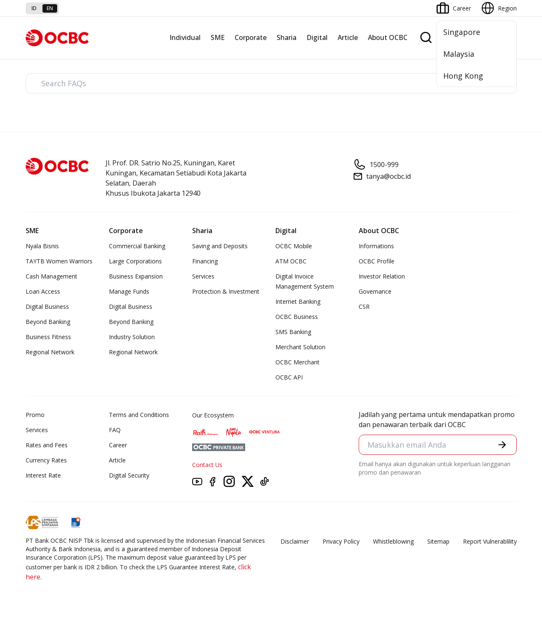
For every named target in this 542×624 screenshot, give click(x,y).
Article (348, 37)
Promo (35, 415)
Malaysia (458, 54)
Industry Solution (132, 337)
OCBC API (289, 377)
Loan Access (43, 291)
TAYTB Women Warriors (59, 261)
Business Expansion (136, 276)
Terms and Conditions (139, 415)
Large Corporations (135, 261)
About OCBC (387, 37)
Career (118, 445)
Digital (317, 37)
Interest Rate (43, 475)
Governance (375, 291)
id (34, 8)
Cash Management (51, 276)
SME (218, 37)
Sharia (286, 37)
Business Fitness (48, 337)
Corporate (251, 37)
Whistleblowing (393, 541)
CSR (364, 307)
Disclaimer (294, 541)
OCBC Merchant (297, 362)
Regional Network (50, 352)
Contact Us (207, 465)
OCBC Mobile (293, 246)
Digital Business (47, 307)
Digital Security (129, 475)
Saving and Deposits (220, 246)
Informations (376, 246)
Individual (185, 37)
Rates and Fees (47, 445)
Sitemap (438, 541)
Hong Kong (463, 76)
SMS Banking (293, 332)
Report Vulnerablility (490, 541)
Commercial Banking (137, 246)
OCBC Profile (376, 261)
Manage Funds (129, 291)
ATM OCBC (291, 261)
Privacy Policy (341, 541)
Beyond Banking (48, 322)
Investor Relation (382, 276)
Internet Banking (297, 301)
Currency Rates (46, 460)
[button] (502, 444)
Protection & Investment (225, 291)
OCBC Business (296, 317)
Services (203, 276)
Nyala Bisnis (42, 246)
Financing (205, 261)
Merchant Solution (300, 347)
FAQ (115, 430)
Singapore (461, 32)
